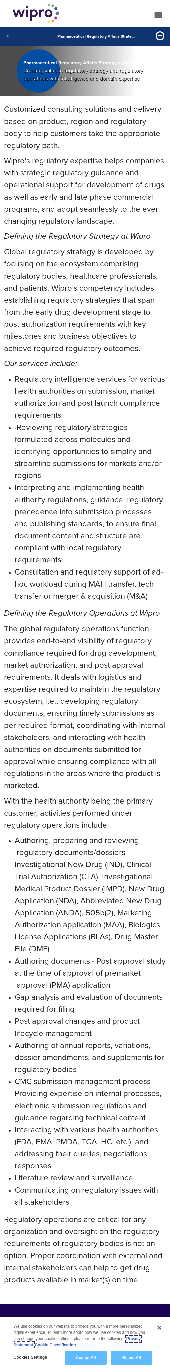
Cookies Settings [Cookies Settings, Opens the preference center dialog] (30, 1357)
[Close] (159, 1327)
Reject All (131, 1357)
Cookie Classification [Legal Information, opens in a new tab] (55, 1345)
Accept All (86, 1357)
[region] (85, 1344)
